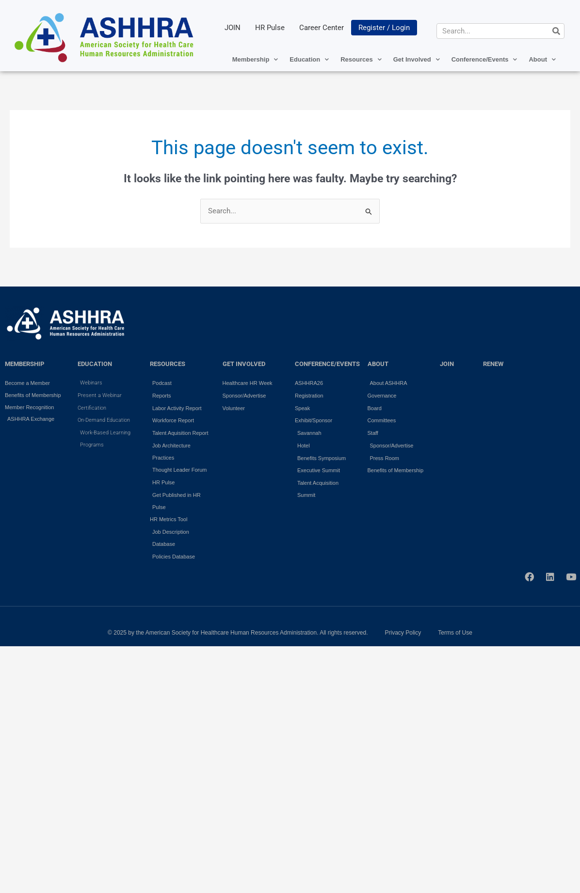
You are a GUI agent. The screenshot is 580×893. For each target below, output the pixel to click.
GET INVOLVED (244, 363)
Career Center (321, 27)
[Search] (556, 31)
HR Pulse (270, 27)
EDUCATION (95, 363)
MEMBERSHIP (24, 363)
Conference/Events (484, 59)
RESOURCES (167, 363)
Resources (360, 59)
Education (309, 59)
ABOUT (378, 363)
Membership (255, 59)
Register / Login (384, 27)
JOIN (233, 27)
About (542, 59)
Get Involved (416, 59)
